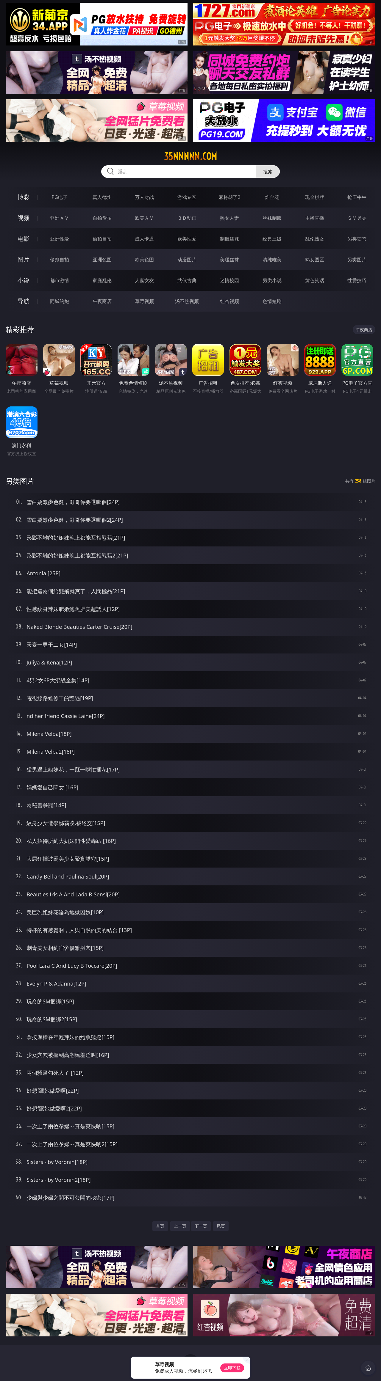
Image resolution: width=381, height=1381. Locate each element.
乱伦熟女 (314, 238)
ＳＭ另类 (356, 218)
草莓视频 (144, 301)
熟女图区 (314, 259)
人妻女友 (144, 280)
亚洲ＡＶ (59, 218)
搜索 (268, 171)
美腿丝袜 (229, 259)
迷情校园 (229, 280)
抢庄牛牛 (356, 197)
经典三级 (272, 238)
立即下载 (232, 1368)
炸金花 (272, 197)
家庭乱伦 (102, 280)
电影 (23, 239)
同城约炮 (59, 301)
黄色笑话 (314, 280)
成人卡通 (144, 238)
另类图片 (356, 259)
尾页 (221, 1226)
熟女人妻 (229, 218)
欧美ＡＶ (144, 218)
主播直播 (314, 218)
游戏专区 (186, 197)
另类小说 (272, 280)
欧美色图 (144, 259)
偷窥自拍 (59, 259)
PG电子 (59, 197)
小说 (23, 280)
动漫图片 (186, 259)
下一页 (201, 1226)
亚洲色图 (102, 259)
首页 (160, 1226)
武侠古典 (186, 280)
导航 (23, 301)
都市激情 (59, 280)
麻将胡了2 (229, 197)
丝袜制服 (272, 218)
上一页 (180, 1226)
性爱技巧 (356, 280)
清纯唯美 (272, 259)
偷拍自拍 (102, 238)
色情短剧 (272, 301)
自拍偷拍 (102, 218)
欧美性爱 (186, 238)
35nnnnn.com (190, 156)
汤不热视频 (187, 301)
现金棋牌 (314, 197)
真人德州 (102, 197)
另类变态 (356, 238)
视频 (23, 218)
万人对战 (144, 197)
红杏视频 (229, 301)
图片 (23, 259)
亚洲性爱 (59, 238)
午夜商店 (102, 301)
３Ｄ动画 (186, 218)
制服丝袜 (229, 238)
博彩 (23, 197)
